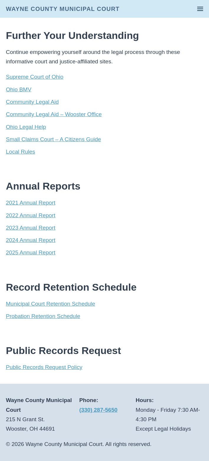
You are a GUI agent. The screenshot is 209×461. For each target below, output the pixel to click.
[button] (200, 9)
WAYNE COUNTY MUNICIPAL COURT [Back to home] (63, 9)
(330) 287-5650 (98, 410)
